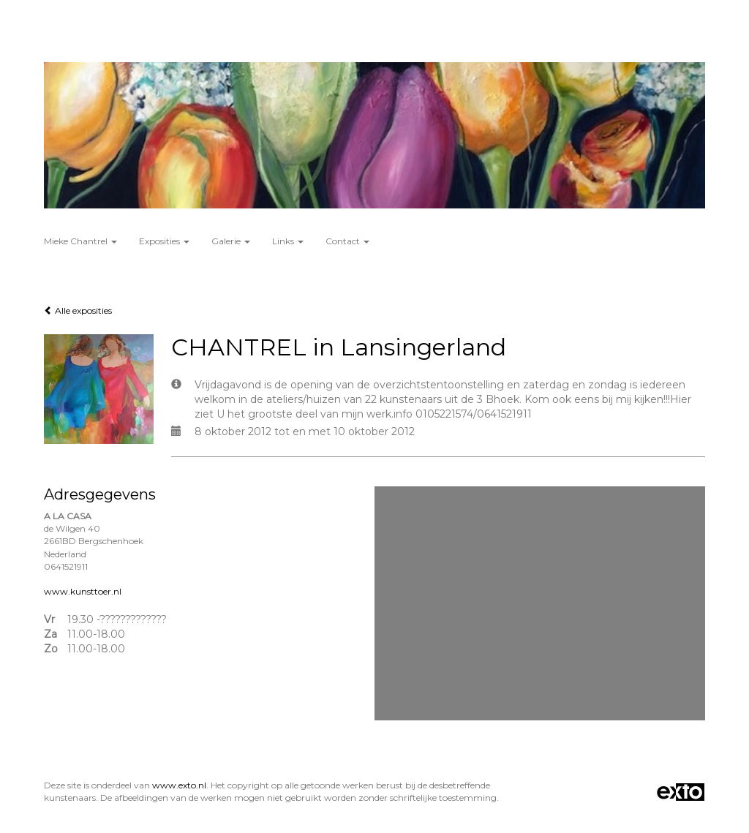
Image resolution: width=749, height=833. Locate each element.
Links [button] (288, 240)
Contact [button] (347, 240)
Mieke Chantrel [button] (80, 240)
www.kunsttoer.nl (82, 591)
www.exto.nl (179, 785)
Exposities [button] (164, 240)
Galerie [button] (230, 240)
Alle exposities (78, 310)
